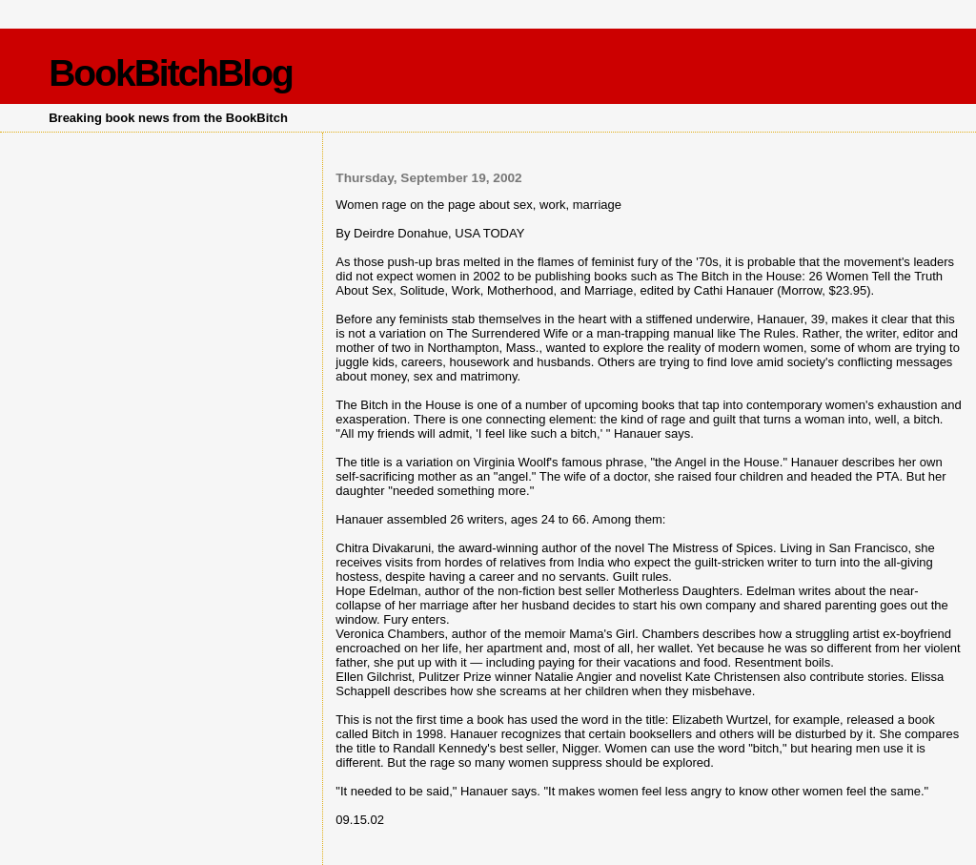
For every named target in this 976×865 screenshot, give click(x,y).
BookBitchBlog (171, 72)
